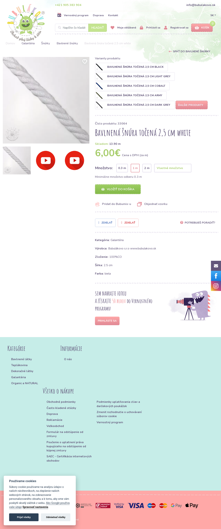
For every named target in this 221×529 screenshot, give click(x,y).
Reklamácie (54, 420)
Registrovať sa (176, 28)
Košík (202, 28)
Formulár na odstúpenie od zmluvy (65, 434)
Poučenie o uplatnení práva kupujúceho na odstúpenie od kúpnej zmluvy (66, 446)
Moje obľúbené (123, 28)
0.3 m (122, 168)
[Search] (81, 28)
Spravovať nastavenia (35, 507)
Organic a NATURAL (24, 383)
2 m (147, 168)
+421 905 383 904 (68, 5)
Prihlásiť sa (150, 28)
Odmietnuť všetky (55, 517)
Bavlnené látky (21, 359)
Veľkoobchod (55, 426)
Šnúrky (45, 43)
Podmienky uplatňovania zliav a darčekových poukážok (118, 404)
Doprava (98, 15)
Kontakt (113, 15)
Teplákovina (19, 365)
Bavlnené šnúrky (67, 43)
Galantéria (28, 43)
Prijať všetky (24, 517)
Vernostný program (72, 15)
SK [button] (212, 15)
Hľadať (97, 28)
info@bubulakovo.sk (200, 5)
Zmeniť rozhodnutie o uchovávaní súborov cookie (119, 414)
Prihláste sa (107, 321)
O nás (68, 359)
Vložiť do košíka (117, 189)
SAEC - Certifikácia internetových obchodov (69, 459)
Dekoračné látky (22, 371)
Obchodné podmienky (61, 402)
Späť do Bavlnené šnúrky (191, 51)
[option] (46, 100)
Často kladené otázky (61, 408)
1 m (135, 168)
